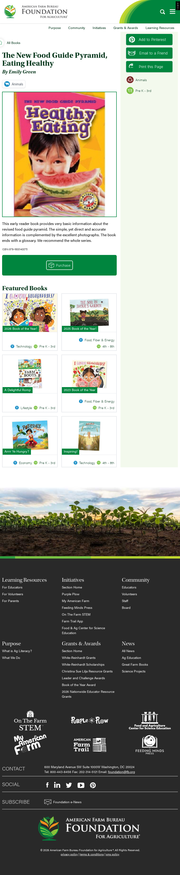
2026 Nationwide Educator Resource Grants (88, 694)
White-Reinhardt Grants (79, 657)
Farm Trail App (72, 621)
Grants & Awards (125, 27)
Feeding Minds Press (77, 607)
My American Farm (75, 600)
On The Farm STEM (76, 614)
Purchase (60, 265)
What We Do (11, 657)
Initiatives (99, 27)
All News (128, 650)
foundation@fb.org (121, 771)
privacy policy (69, 854)
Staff (125, 600)
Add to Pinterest (147, 39)
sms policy (112, 854)
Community (76, 27)
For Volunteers (12, 594)
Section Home (72, 587)
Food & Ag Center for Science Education (83, 630)
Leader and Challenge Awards (83, 677)
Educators (129, 587)
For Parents (10, 600)
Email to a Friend (148, 53)
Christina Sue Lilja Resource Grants (87, 671)
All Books (13, 42)
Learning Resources (160, 27)
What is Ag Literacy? (17, 650)
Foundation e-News (63, 802)
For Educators (12, 587)
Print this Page (146, 67)
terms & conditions (92, 854)
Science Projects (134, 671)
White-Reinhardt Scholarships (83, 664)
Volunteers (129, 594)
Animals (13, 84)
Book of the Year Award (79, 684)
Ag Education (131, 657)
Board (126, 607)
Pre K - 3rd (139, 90)
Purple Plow (70, 594)
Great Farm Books (135, 664)
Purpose (55, 27)
